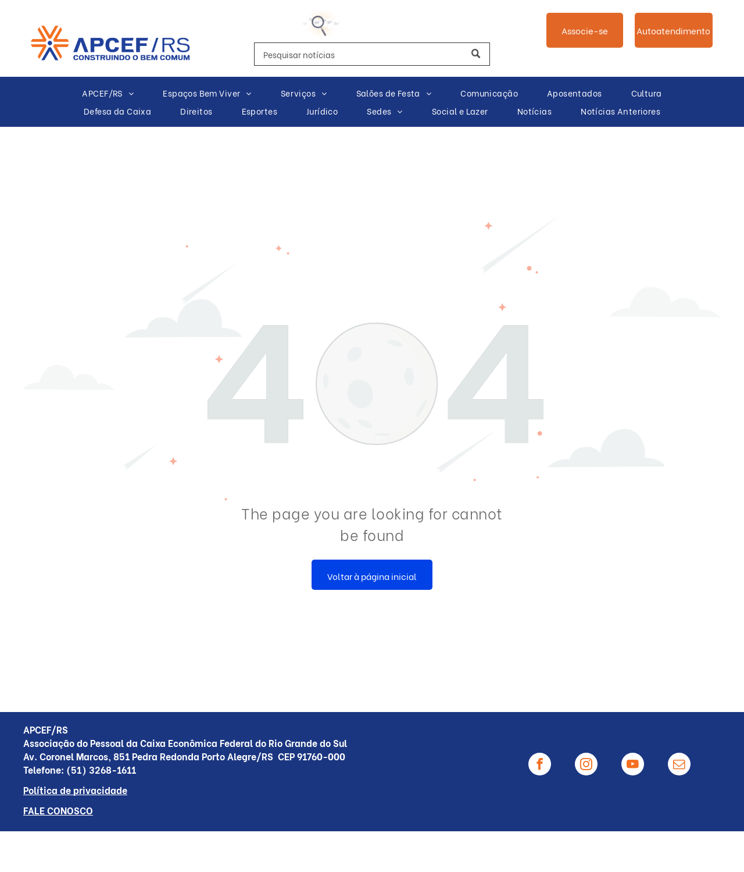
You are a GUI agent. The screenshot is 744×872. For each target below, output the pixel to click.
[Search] (372, 54)
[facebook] (539, 765)
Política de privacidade (75, 789)
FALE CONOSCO (58, 810)
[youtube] (632, 765)
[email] (679, 765)
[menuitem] (107, 93)
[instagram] (586, 765)
